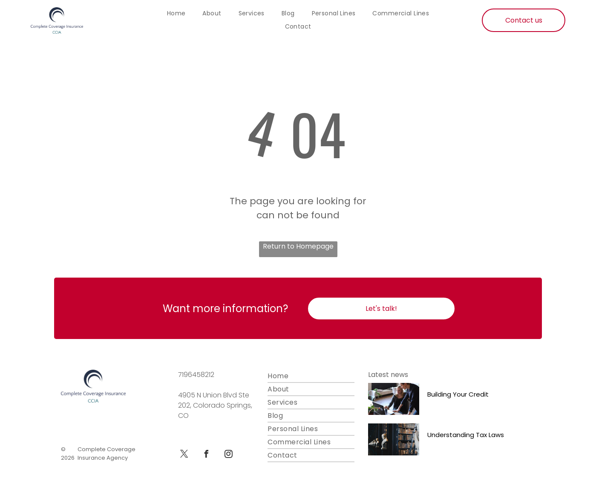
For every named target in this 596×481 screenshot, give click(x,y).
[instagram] (228, 455)
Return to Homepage (298, 246)
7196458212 (196, 375)
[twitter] (184, 455)
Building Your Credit (458, 394)
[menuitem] (176, 13)
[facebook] (206, 455)
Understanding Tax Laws (465, 434)
